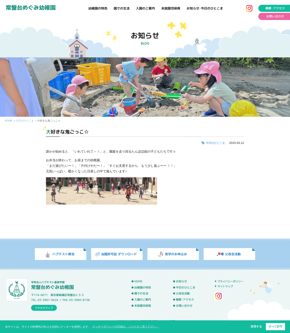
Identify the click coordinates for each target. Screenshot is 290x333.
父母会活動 (183, 293)
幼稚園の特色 (97, 8)
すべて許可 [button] (275, 326)
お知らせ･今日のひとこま (205, 8)
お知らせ (181, 281)
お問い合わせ (184, 305)
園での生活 (122, 8)
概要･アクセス (185, 300)
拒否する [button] (256, 326)
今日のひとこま (25, 120)
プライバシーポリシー (230, 281)
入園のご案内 (145, 8)
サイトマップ (225, 286)
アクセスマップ (44, 307)
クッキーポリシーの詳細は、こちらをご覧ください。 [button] (125, 326)
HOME (8, 120)
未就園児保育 (170, 8)
